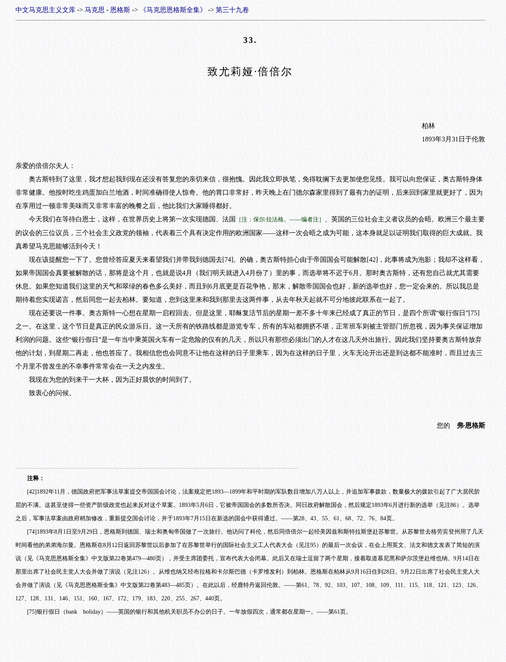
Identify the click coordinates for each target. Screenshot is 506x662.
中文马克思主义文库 (45, 9)
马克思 (95, 9)
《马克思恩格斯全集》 (173, 9)
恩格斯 (120, 9)
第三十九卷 (232, 9)
